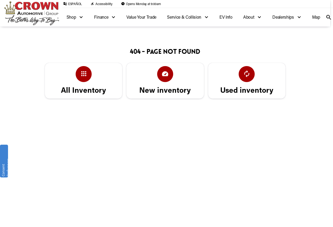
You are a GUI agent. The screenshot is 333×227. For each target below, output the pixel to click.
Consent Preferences (4, 167)
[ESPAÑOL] (72, 4)
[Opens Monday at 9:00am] (141, 4)
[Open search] (328, 17)
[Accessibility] (102, 4)
